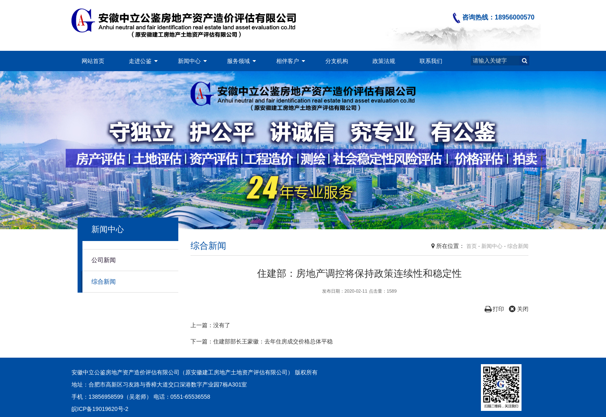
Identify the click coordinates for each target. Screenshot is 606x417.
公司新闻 (103, 259)
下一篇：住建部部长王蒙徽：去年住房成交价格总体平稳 (261, 341)
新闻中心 (189, 61)
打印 (494, 309)
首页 (471, 246)
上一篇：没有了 (210, 325)
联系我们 (431, 61)
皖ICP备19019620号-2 (99, 409)
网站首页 (93, 61)
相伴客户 (287, 61)
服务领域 (238, 61)
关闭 (518, 309)
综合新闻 (103, 281)
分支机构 (336, 61)
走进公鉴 (140, 61)
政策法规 (383, 61)
